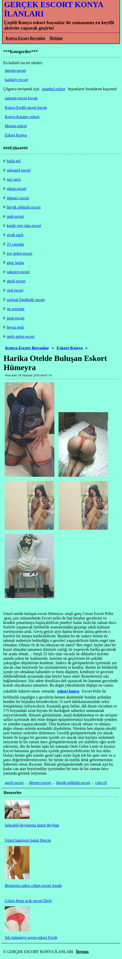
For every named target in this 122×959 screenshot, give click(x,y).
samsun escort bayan (21, 98)
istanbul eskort (53, 89)
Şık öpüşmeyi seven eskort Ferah (31, 937)
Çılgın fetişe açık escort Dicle (28, 901)
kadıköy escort (16, 80)
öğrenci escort (40, 783)
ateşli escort (14, 783)
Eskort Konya (70, 347)
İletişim (56, 38)
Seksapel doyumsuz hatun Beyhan (32, 825)
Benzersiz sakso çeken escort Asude (33, 885)
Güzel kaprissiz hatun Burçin (28, 840)
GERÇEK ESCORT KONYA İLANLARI (53, 9)
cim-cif (101, 783)
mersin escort (15, 70)
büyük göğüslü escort (73, 783)
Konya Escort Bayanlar (26, 38)
